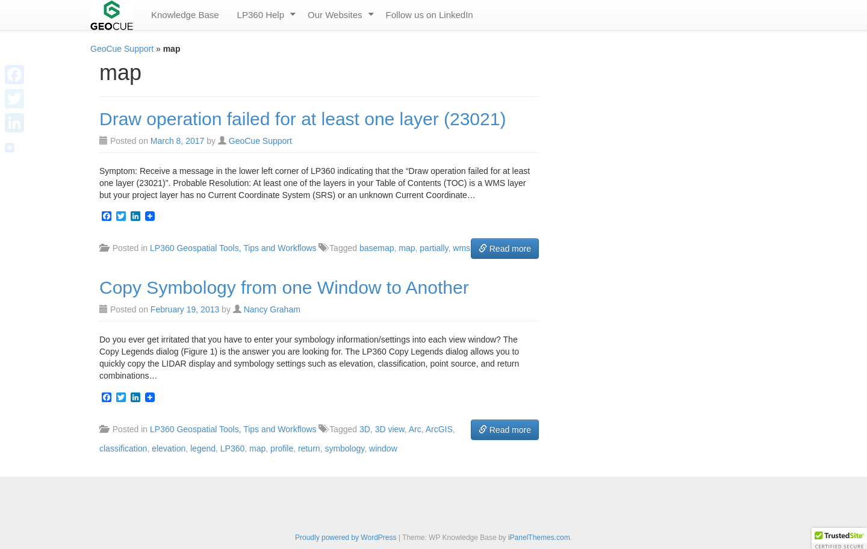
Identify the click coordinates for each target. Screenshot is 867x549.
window (383, 448)
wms (461, 248)
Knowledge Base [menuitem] (185, 15)
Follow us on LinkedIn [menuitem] (429, 15)
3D (364, 429)
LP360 (232, 448)
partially (434, 248)
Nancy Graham (272, 309)
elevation (168, 448)
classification (123, 448)
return (309, 448)
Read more (505, 248)
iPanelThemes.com (539, 537)
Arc (415, 429)
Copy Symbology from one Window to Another (284, 287)
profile (281, 448)
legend (203, 448)
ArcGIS (439, 429)
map (407, 248)
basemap (376, 248)
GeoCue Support (122, 49)
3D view (390, 429)
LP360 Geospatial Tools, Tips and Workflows (233, 248)
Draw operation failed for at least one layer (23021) (302, 119)
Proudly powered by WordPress (346, 537)
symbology (344, 448)
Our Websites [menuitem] (335, 15)
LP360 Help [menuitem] (260, 15)
